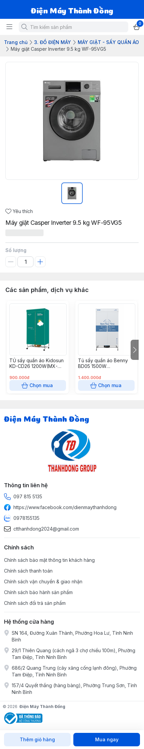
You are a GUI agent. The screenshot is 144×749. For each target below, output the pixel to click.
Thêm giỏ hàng (37, 739)
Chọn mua (37, 385)
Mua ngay (106, 739)
